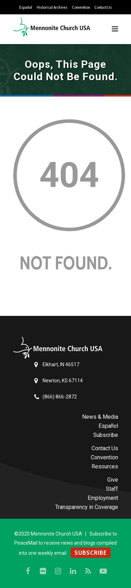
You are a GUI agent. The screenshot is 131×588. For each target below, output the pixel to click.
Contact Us (103, 7)
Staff (112, 489)
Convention (81, 7)
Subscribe (105, 435)
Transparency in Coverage (86, 507)
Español (25, 7)
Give (112, 479)
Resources (105, 466)
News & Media (100, 416)
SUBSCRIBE (90, 553)
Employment (103, 498)
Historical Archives (52, 7)
